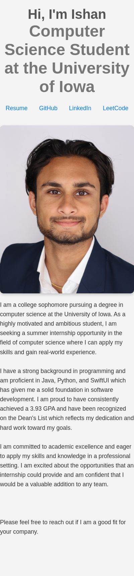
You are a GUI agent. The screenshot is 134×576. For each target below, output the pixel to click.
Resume (17, 108)
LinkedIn (80, 108)
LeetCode (115, 108)
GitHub (48, 108)
